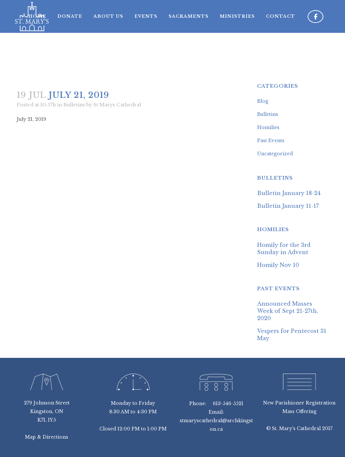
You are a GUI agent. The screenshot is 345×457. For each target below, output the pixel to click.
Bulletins (74, 105)
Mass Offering (299, 411)
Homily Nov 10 (278, 265)
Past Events (270, 140)
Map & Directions (46, 437)
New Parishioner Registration (299, 403)
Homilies (268, 127)
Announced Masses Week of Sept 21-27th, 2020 (287, 310)
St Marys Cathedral (117, 105)
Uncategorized (275, 154)
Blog (262, 101)
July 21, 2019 (31, 119)
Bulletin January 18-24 (288, 193)
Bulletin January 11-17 (288, 206)
